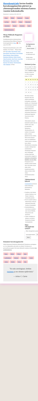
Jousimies (7, 25)
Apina (6, 262)
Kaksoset (19, 18)
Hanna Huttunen (6, 55)
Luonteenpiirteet (28, 183)
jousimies (10, 272)
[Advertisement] (29, 37)
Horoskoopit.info (11, 3)
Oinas (6, 18)
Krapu (27, 18)
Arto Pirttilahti (19, 53)
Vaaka (20, 22)
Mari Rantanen (6, 60)
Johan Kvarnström (7, 59)
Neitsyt (14, 22)
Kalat (29, 25)
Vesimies (22, 25)
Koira (19, 262)
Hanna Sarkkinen (14, 55)
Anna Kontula (14, 51)
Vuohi (31, 258)
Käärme (16, 258)
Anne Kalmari (13, 53)
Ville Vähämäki (6, 64)
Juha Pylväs (14, 59)
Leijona (7, 22)
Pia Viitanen (10, 62)
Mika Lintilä (13, 60)
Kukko (13, 262)
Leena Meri (20, 59)
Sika (25, 262)
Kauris (14, 25)
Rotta (6, 254)
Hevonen (24, 258)
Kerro (28, 237)
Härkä (12, 18)
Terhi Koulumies (17, 62)
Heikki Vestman (17, 57)
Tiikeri (19, 254)
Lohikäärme (8, 258)
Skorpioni (28, 22)
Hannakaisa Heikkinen (8, 57)
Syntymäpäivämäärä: (30, 234)
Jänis (25, 254)
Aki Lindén (8, 51)
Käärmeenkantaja (9, 29)
